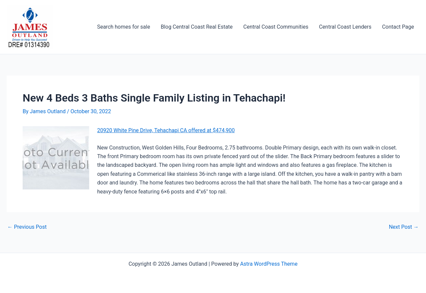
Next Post (404, 227)
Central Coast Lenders (345, 27)
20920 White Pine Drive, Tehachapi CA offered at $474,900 (166, 130)
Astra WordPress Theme (268, 264)
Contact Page (398, 27)
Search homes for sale (123, 27)
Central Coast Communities (275, 27)
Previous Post (27, 227)
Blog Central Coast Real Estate (197, 27)
